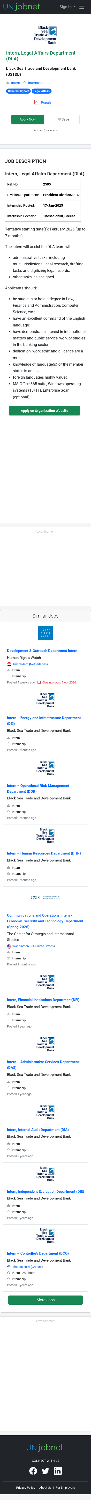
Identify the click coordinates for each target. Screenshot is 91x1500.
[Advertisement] (45, 466)
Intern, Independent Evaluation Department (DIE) (45, 1191)
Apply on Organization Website (44, 411)
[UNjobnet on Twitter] (46, 1472)
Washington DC (23, 946)
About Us (45, 1487)
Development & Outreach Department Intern (42, 651)
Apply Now (28, 119)
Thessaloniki (21, 1267)
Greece (37, 1267)
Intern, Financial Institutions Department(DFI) (43, 1000)
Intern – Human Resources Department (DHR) (44, 853)
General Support (18, 91)
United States (44, 946)
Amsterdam (20, 664)
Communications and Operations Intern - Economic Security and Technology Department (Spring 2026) (45, 921)
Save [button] (63, 119)
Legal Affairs (41, 91)
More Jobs (46, 1300)
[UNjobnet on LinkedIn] (58, 1472)
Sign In (66, 7)
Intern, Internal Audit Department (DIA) (38, 1130)
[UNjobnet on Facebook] (33, 1472)
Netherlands (38, 664)
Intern (15, 83)
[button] (45, 35)
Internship (35, 83)
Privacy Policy (25, 1487)
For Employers (65, 1487)
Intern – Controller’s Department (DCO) (38, 1253)
